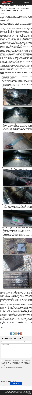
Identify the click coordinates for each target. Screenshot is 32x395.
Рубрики (7, 5)
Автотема (12, 5)
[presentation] (8, 374)
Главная (2, 5)
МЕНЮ (26, 2)
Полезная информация (21, 5)
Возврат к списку (4, 388)
